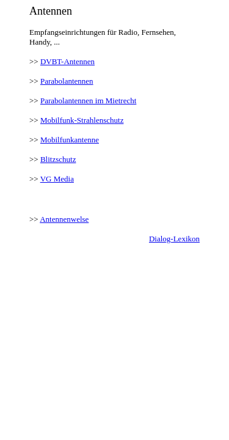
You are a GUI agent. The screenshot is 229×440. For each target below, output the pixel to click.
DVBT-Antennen (67, 61)
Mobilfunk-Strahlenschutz (81, 120)
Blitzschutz (58, 159)
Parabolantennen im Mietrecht (88, 100)
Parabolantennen (66, 81)
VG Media (57, 178)
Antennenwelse (64, 219)
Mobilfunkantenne (69, 139)
